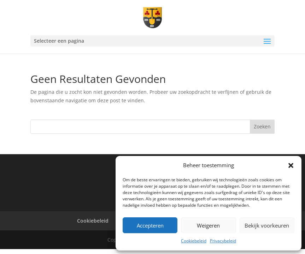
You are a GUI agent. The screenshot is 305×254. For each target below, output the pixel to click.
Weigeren (208, 225)
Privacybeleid (223, 241)
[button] (290, 165)
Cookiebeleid (193, 241)
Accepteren (150, 225)
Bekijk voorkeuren (267, 225)
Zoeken (262, 126)
